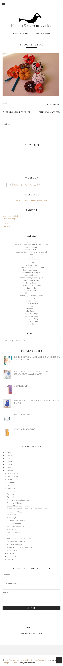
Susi (8, 536)
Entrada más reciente (16, 112)
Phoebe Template (38, 660)
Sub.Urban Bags (9, 219)
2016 (7, 458)
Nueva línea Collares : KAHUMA (19, 547)
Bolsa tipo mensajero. (16, 527)
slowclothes (31, 308)
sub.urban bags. (31, 316)
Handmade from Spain (31, 273)
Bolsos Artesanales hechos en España (31, 244)
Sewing (31, 306)
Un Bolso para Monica (16, 541)
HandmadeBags (31, 275)
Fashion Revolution (32, 260)
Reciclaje (31, 298)
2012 (7, 470)
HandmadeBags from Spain (31, 278)
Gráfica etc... (7, 224)
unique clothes (31, 321)
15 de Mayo (11, 518)
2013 (7, 467)
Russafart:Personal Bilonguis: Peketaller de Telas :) (27, 509)
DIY (31, 255)
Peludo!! (10, 497)
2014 (7, 464)
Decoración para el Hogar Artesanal (31, 252)
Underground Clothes (11, 216)
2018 (7, 452)
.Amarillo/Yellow (24, 429)
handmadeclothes (31, 280)
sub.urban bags (31, 314)
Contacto (6, 226)
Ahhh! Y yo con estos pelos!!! (18, 500)
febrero (10, 559)
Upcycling (31, 324)
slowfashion (31, 311)
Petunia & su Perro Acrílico (25, 185)
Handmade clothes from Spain (31, 267)
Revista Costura (31, 301)
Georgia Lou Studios (11, 663)
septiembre (12, 482)
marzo (10, 556)
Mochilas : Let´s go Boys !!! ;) (18, 521)
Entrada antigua (49, 112)
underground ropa (31, 319)
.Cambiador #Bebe (14, 512)
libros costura (31, 293)
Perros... (10, 494)
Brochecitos (12, 530)
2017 (7, 455)
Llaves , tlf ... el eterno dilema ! (19, 506)
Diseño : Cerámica (14, 524)
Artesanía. (31, 242)
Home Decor (31, 283)
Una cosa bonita (13, 533)
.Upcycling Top (22, 414)
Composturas (31, 247)
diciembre (11, 473)
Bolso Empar (12, 550)
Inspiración (31, 290)
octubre (10, 479)
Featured (31, 262)
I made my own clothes (31, 285)
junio (9, 488)
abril (9, 553)
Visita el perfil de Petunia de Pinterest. (31, 201)
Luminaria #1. (12, 515)
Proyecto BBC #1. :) (14, 503)
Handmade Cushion (31, 270)
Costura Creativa (31, 249)
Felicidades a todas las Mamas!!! (20, 538)
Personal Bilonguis (14, 544)
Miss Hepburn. (22, 386)
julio (9, 485)
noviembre (11, 476)
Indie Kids (7, 221)
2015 (7, 461)
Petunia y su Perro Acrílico (31, 296)
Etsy (31, 257)
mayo (9, 491)
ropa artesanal (31, 303)
